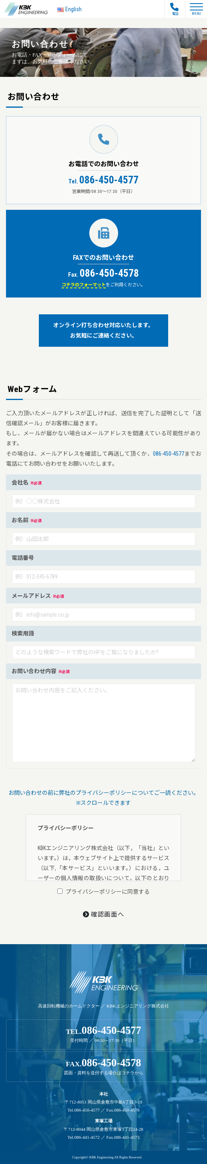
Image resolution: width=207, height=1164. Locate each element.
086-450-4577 (103, 180)
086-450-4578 (103, 273)
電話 (174, 9)
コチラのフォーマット (84, 284)
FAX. (103, 1066)
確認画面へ (103, 914)
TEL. (103, 1034)
